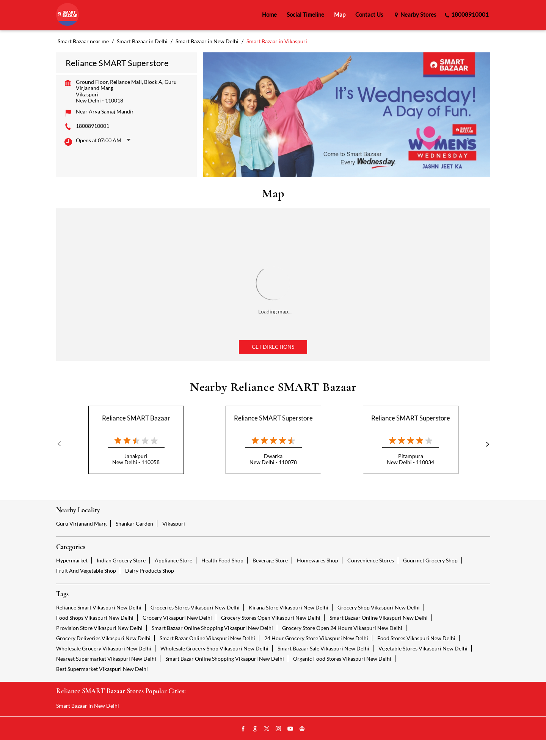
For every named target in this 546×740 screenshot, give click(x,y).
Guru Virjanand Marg (81, 523)
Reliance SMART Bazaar (136, 418)
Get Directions (273, 346)
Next (484, 444)
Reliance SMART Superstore (273, 418)
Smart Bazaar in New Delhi (87, 705)
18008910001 (92, 126)
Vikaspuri (173, 523)
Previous (62, 444)
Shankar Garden (134, 523)
